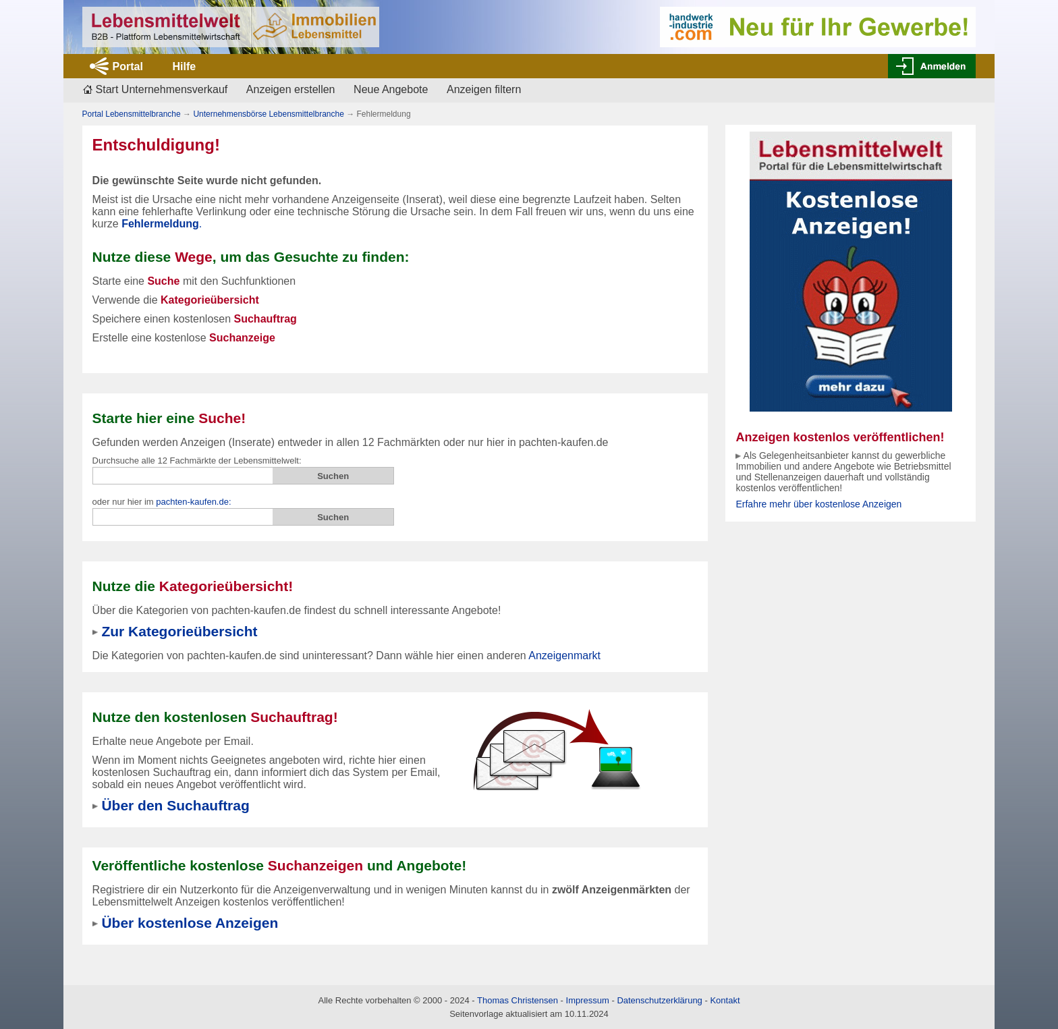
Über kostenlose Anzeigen (189, 922)
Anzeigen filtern (484, 89)
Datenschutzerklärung (659, 1000)
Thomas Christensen (517, 1000)
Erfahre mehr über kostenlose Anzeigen (818, 504)
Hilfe (184, 66)
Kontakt (725, 1000)
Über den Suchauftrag (175, 805)
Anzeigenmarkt (564, 655)
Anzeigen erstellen (290, 89)
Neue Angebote (391, 89)
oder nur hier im (161, 502)
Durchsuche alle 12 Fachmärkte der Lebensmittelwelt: (197, 460)
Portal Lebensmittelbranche (131, 114)
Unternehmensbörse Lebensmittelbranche (268, 114)
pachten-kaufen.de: (193, 502)
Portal (128, 66)
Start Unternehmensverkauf (162, 89)
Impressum (587, 1000)
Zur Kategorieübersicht (179, 631)
